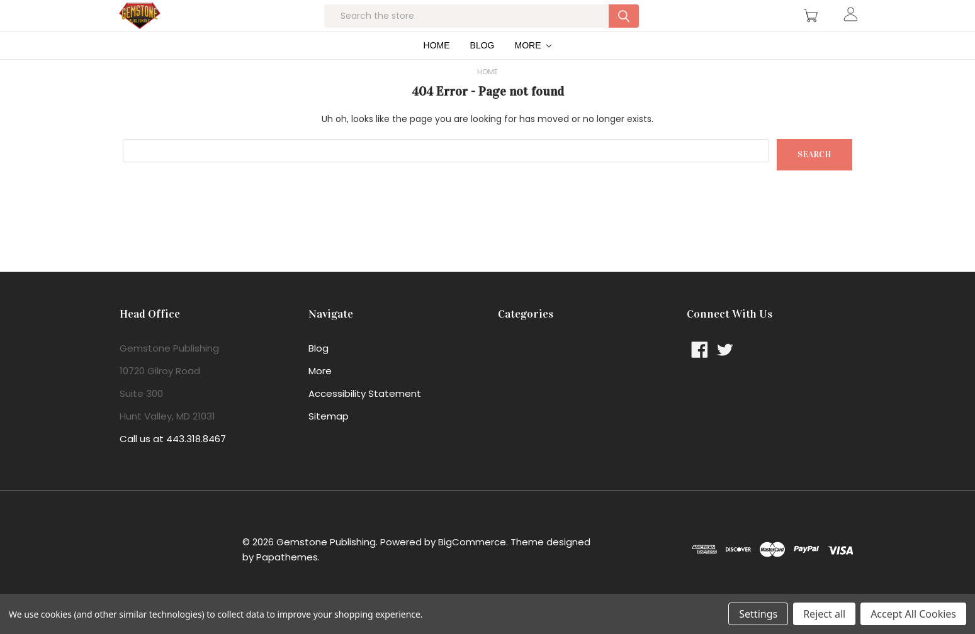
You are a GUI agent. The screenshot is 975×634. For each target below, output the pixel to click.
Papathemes (287, 582)
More (533, 70)
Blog (482, 70)
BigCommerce (472, 567)
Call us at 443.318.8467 (173, 463)
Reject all (824, 614)
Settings (758, 614)
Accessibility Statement (364, 418)
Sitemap (328, 441)
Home (437, 70)
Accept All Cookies (913, 614)
